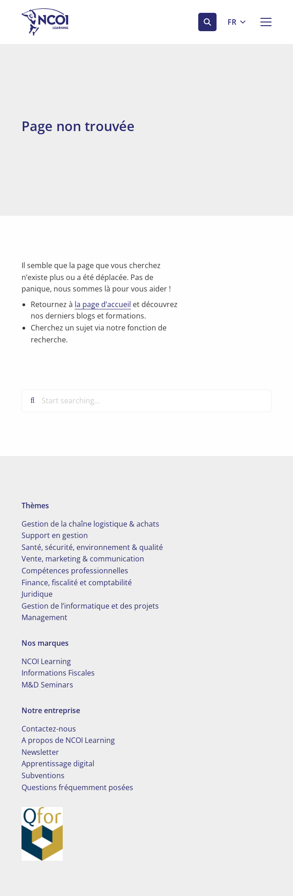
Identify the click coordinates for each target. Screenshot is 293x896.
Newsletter (40, 752)
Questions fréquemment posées (77, 787)
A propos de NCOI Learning (68, 740)
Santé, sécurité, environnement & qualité (92, 547)
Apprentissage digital (58, 764)
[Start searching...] (146, 401)
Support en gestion (55, 535)
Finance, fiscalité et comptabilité (77, 582)
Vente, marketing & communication (83, 559)
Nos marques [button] (45, 643)
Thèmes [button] (35, 505)
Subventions (43, 775)
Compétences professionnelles (75, 571)
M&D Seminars (47, 685)
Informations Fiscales (58, 673)
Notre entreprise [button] (51, 710)
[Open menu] (262, 22)
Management (44, 617)
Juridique (37, 594)
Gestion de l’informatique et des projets (90, 606)
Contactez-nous (49, 729)
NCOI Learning (46, 661)
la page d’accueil (103, 304)
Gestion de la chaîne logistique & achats (90, 524)
